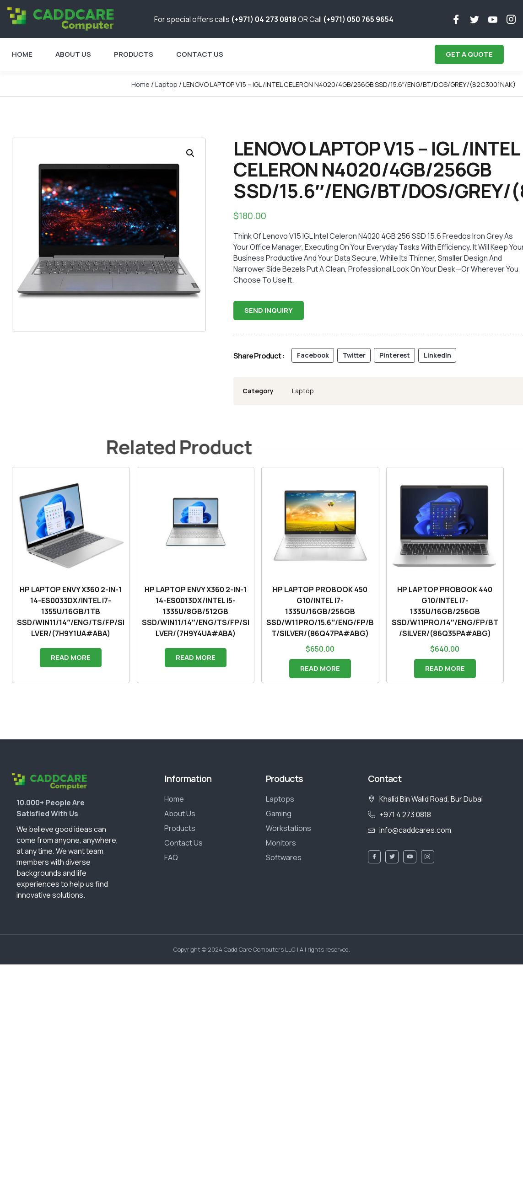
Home (22, 54)
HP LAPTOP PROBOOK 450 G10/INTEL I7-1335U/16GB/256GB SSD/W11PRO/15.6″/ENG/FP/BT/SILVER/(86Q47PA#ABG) (320, 611)
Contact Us (199, 54)
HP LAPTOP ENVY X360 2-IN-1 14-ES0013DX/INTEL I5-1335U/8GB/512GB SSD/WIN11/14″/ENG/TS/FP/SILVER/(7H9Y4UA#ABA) (195, 611)
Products (133, 54)
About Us (73, 54)
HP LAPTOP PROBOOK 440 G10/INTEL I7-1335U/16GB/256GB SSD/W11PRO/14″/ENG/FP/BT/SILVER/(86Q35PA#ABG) (445, 611)
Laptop (166, 84)
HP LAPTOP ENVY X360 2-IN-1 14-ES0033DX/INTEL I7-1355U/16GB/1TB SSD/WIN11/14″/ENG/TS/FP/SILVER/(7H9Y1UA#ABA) (70, 611)
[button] (190, 153)
